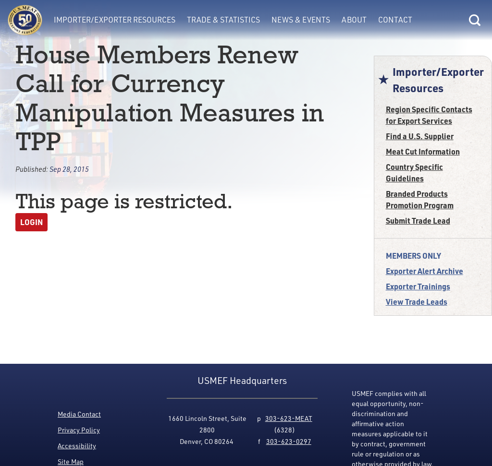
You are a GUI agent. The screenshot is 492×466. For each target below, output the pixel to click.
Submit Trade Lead (418, 220)
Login (31, 222)
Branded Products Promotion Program (420, 199)
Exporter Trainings (418, 286)
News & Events (300, 19)
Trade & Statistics (223, 19)
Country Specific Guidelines (414, 172)
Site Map (71, 461)
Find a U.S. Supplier (420, 136)
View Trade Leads (416, 302)
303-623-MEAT (288, 418)
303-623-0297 (288, 441)
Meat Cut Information (423, 151)
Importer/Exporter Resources (114, 19)
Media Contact (79, 414)
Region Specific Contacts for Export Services (429, 115)
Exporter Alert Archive (424, 271)
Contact (395, 19)
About (354, 19)
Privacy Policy (79, 430)
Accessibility (77, 446)
